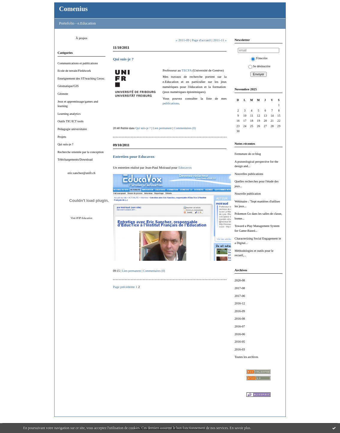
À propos (81, 38)
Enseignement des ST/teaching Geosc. (81, 78)
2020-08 (240, 280)
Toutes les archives (246, 357)
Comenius (73, 9)
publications (171, 103)
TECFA (187, 70)
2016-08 (240, 318)
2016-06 (240, 334)
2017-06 (240, 296)
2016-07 (240, 326)
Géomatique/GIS (68, 86)
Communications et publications (78, 63)
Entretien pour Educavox (134, 157)
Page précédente (124, 287)
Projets (62, 136)
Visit (81, 217)
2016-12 (240, 303)
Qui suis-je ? (65, 144)
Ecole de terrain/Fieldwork (74, 70)
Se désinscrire (259, 66)
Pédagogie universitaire (72, 129)
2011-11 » (220, 40)
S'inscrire (259, 58)
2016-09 (240, 311)
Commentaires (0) (185, 128)
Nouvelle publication (248, 193)
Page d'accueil (201, 40)
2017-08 (240, 288)
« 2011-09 (182, 40)
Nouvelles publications (249, 174)
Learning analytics (69, 113)
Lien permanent (162, 128)
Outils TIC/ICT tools (71, 121)
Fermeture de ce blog (248, 153)
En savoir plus (240, 428)
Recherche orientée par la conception (81, 152)
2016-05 (240, 341)
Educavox (185, 167)
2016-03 (240, 349)
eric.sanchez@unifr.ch (82, 173)
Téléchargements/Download (75, 159)
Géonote (63, 93)
